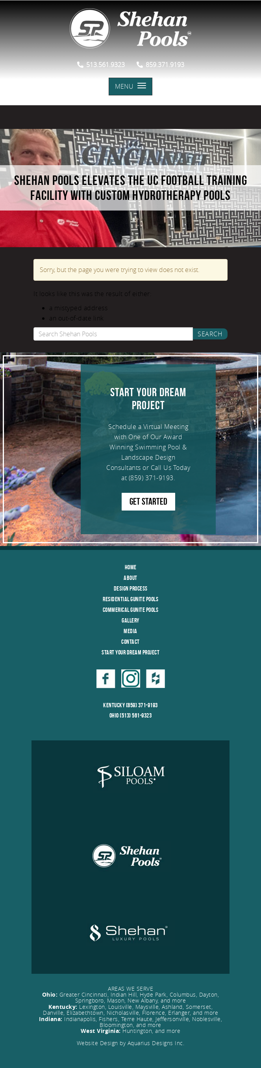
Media (130, 631)
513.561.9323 (101, 64)
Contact (130, 641)
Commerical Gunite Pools (131, 609)
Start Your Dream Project (130, 652)
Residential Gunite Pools (130, 599)
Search (210, 334)
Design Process (131, 588)
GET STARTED (148, 501)
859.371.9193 (160, 64)
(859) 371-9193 (151, 477)
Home (131, 567)
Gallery (130, 620)
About (130, 577)
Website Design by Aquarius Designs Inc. (131, 1043)
